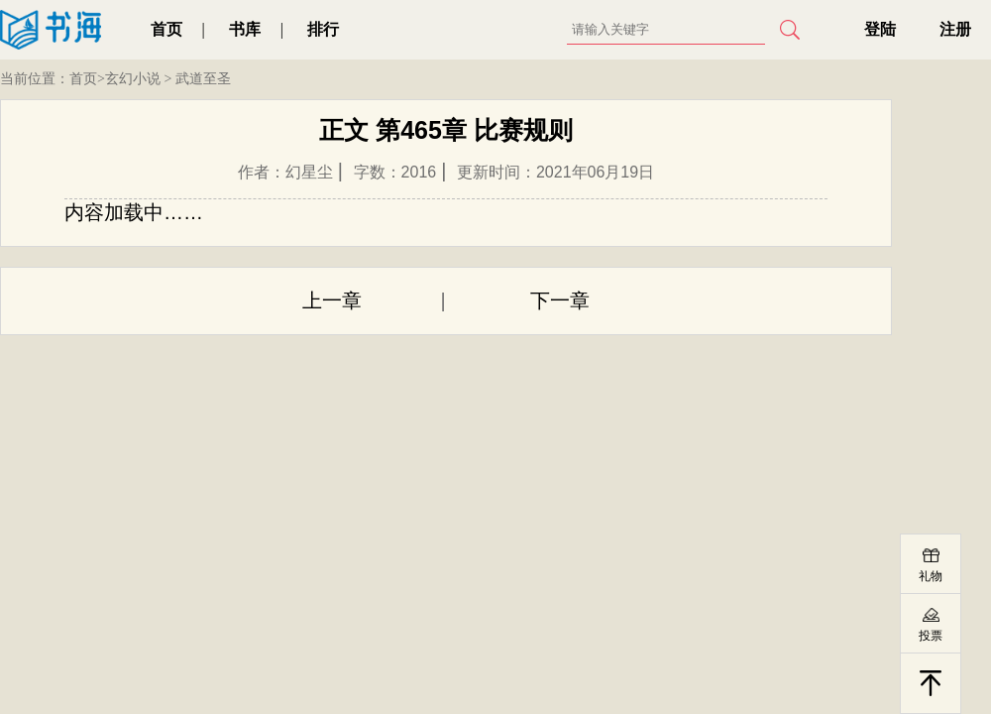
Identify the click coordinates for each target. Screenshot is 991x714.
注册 (955, 29)
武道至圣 (203, 78)
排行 (323, 29)
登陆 (880, 29)
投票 (930, 636)
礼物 (930, 576)
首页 (166, 29)
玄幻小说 (133, 78)
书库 (245, 29)
